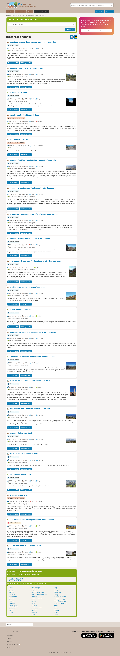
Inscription (99, 12)
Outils (10, 12)
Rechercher (70, 29)
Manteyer (34, 605)
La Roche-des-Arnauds (37, 592)
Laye (32, 600)
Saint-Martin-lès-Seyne (60, 601)
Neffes (33, 610)
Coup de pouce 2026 (14, 644)
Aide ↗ (30, 12)
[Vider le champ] (70, 24)
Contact (9, 647)
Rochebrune (57, 592)
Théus (55, 607)
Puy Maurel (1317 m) (15, 580)
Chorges (11, 598)
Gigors (11, 612)
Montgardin (34, 609)
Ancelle (11, 587)
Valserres (56, 610)
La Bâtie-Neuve (35, 587)
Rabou (55, 587)
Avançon (11, 589)
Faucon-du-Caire (13, 605)
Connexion (109, 12)
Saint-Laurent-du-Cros (60, 598)
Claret (10, 600)
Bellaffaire (12, 591)
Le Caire (33, 601)
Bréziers (11, 592)
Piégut (33, 614)
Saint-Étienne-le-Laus (60, 596)
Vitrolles (56, 614)
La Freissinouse (35, 591)
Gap (10, 610)
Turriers (56, 609)
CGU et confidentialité (13, 632)
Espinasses (12, 603)
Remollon (56, 591)
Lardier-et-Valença (36, 598)
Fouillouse (12, 609)
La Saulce (34, 596)
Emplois (9, 638)
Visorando (8, 15)
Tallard (56, 605)
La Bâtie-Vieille (35, 589)
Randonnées (21, 12)
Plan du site (10, 635)
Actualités (9, 641)
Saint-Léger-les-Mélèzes (60, 600)
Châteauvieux (13, 596)
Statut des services (54, 652)
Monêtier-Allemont (36, 607)
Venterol (56, 612)
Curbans (11, 601)
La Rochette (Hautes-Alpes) (38, 594)
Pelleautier (34, 612)
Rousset (56, 594)
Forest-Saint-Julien (14, 607)
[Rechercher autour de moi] (73, 24)
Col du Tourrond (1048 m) (16, 578)
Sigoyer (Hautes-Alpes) (60, 603)
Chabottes (12, 594)
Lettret (33, 603)
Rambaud (56, 589)
